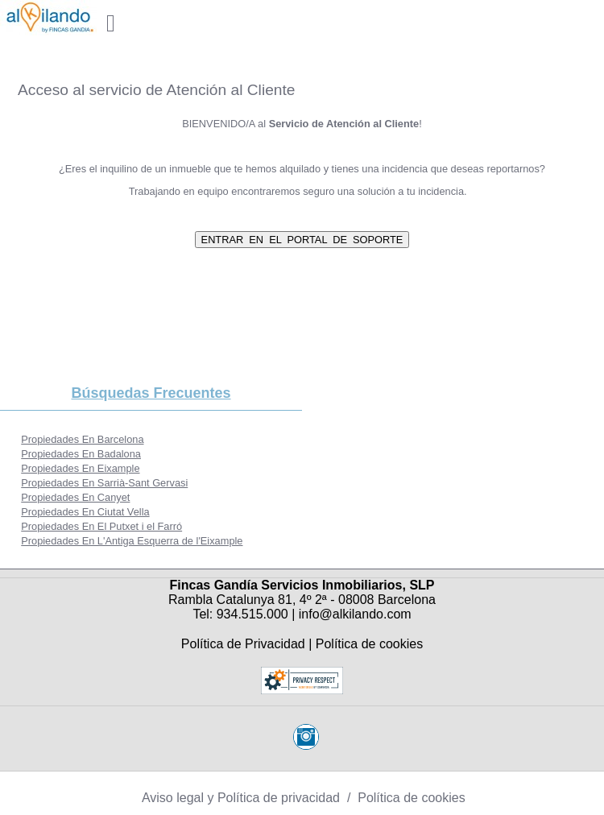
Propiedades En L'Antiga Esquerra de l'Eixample (131, 541)
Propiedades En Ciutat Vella (85, 512)
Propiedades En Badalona (81, 454)
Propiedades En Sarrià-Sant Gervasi (104, 483)
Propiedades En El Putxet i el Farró (101, 526)
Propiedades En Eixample (80, 468)
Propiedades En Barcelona (82, 439)
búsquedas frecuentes (150, 393)
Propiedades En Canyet (75, 497)
